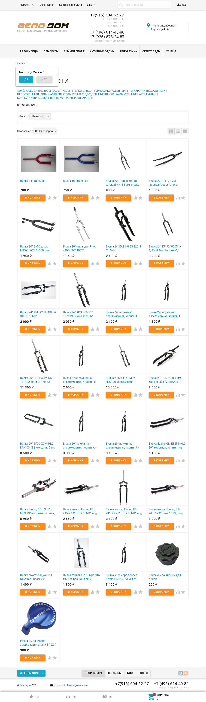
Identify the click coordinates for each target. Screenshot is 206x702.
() (34, 696)
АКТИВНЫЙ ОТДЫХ (102, 51)
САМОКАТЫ (51, 51)
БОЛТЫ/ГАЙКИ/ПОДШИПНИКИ (36, 97)
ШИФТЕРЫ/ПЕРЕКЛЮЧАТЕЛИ (75, 97)
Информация (29, 673)
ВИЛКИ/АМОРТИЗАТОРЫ (56, 94)
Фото (144, 673)
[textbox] (143, 5)
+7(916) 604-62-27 (107, 15)
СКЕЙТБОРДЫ (151, 51)
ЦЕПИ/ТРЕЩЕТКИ (28, 94)
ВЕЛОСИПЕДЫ (29, 51)
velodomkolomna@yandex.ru (69, 685)
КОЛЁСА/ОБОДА (27, 90)
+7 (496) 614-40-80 (107, 32)
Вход (181, 4)
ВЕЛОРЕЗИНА (128, 51)
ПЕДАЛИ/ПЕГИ (156, 90)
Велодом (115, 673)
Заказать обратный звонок (110, 40)
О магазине (46, 4)
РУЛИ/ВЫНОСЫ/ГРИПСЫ (54, 90)
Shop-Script (93, 673)
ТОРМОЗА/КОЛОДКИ (107, 90)
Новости (25, 4)
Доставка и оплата (70, 4)
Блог (130, 673)
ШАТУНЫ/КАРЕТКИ (133, 90)
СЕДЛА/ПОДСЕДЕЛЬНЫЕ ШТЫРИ (93, 94)
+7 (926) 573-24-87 (107, 36)
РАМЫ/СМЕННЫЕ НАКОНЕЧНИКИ (136, 94)
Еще (89, 4)
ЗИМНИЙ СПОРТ (74, 51)
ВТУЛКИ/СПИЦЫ (82, 90)
